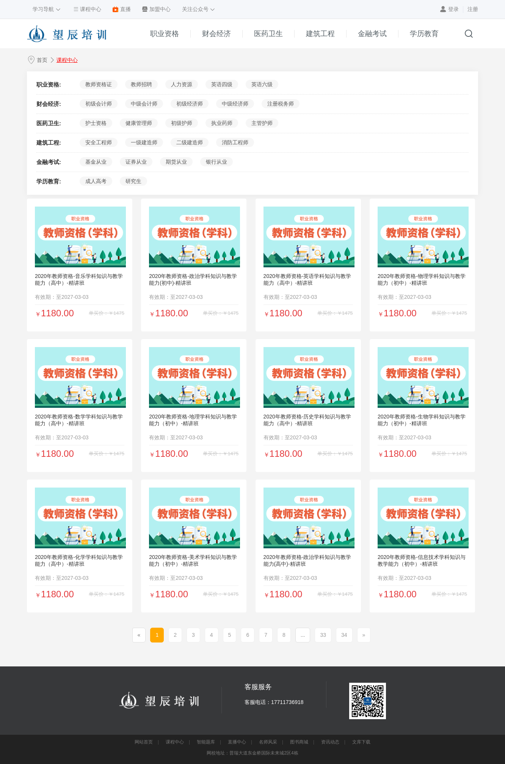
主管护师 (262, 123)
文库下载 (361, 742)
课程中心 (67, 60)
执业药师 (221, 123)
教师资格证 (98, 84)
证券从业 (136, 162)
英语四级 (221, 84)
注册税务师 (280, 104)
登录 (453, 9)
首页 (42, 60)
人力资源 (181, 84)
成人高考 (96, 181)
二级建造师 (189, 142)
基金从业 (96, 162)
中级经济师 (235, 104)
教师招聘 (141, 84)
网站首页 (144, 742)
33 (323, 635)
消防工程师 (235, 142)
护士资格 (96, 123)
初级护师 (181, 123)
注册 (472, 9)
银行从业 (216, 162)
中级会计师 (144, 104)
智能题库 (206, 742)
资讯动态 (330, 742)
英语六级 (262, 84)
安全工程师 (98, 142)
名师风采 (268, 742)
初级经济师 (189, 104)
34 (344, 635)
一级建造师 (144, 142)
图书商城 (299, 742)
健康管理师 (138, 123)
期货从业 (176, 162)
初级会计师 (98, 104)
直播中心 (237, 742)
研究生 (133, 181)
